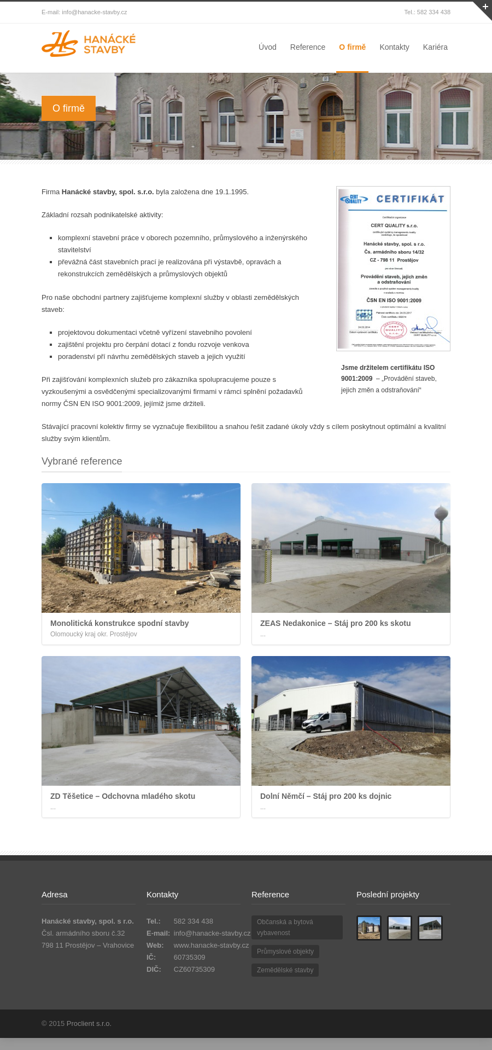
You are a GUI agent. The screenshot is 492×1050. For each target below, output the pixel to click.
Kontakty (394, 47)
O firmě (352, 47)
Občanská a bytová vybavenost (285, 927)
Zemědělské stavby (285, 970)
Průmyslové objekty (285, 951)
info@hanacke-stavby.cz (212, 933)
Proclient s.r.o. (89, 1023)
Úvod (268, 47)
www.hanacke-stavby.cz (211, 945)
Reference (308, 47)
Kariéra (435, 47)
